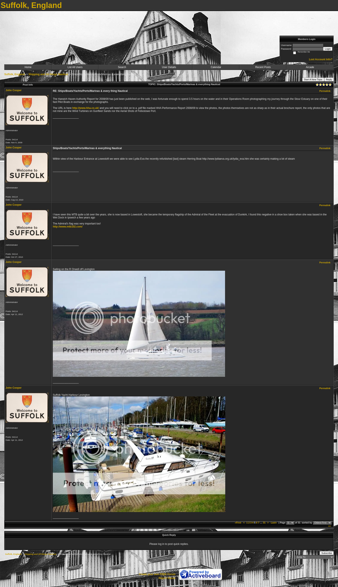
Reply (329, 79)
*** (329, 526)
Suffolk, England (14, 74)
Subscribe (326, 553)
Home (28, 67)
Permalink (324, 91)
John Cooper (14, 90)
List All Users (74, 67)
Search (122, 67)
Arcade (310, 67)
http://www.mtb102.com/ (68, 226)
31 (264, 522)
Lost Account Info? (320, 59)
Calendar (216, 67)
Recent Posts (263, 67)
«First (238, 522)
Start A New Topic (313, 79)
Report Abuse (167, 578)
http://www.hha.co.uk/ (85, 108)
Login (328, 49)
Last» (274, 522)
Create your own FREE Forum (157, 574)
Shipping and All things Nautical (48, 74)
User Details (169, 67)
